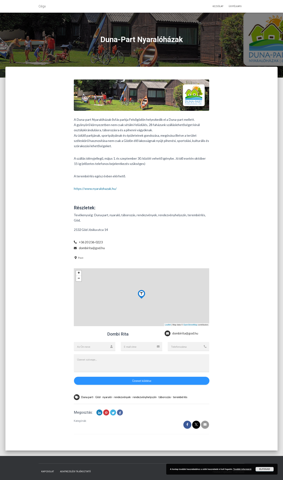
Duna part (87, 396)
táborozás (164, 396)
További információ (242, 469)
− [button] (79, 278)
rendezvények (122, 396)
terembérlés (180, 396)
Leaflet (168, 324)
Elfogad (264, 469)
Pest (78, 257)
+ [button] (79, 273)
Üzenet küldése (141, 380)
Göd (97, 396)
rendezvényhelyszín (144, 396)
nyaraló (107, 396)
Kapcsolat (47, 471)
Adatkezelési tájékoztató (75, 471)
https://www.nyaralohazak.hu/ (95, 189)
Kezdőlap (218, 6)
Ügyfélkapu (235, 6)
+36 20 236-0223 (91, 242)
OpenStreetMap (190, 324)
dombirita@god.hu (92, 248)
